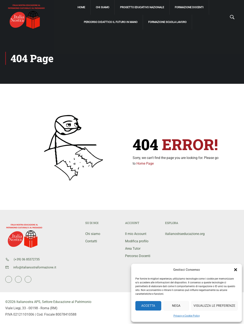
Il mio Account (135, 234)
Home (81, 7)
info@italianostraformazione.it (34, 267)
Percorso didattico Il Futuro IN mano (110, 22)
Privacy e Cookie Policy (186, 315)
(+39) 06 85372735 (27, 259)
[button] (235, 270)
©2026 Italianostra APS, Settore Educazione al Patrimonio (48, 302)
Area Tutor (132, 249)
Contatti (91, 241)
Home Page (145, 163)
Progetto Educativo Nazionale (142, 7)
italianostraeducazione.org (182, 234)
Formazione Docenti (189, 7)
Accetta (148, 306)
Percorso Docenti (137, 256)
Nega (176, 306)
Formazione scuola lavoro (167, 22)
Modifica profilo (136, 241)
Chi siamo (102, 7)
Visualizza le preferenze (214, 306)
